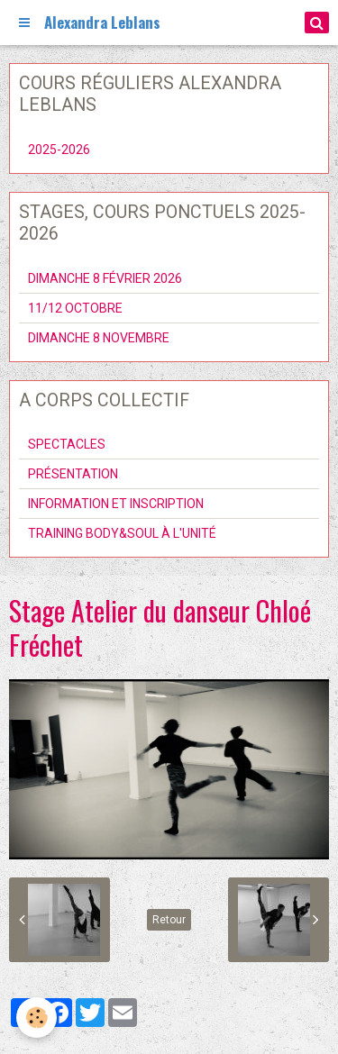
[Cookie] (36, 1017)
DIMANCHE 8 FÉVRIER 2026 (105, 278)
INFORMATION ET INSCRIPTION (116, 503)
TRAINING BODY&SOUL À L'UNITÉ (122, 533)
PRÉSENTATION (73, 474)
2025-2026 (59, 149)
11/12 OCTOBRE (75, 308)
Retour (169, 919)
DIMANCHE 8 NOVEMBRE (98, 338)
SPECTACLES (66, 444)
